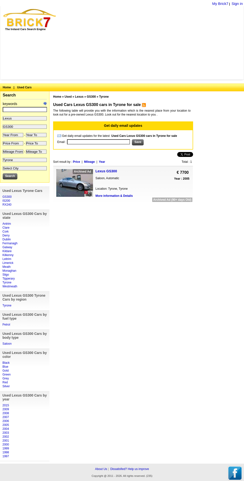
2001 (5, 440)
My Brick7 (220, 3)
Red (5, 382)
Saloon (7, 343)
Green (6, 374)
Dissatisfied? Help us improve (129, 469)
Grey (5, 378)
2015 (5, 405)
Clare (6, 227)
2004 (5, 429)
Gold (5, 370)
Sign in (237, 3)
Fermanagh (9, 243)
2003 (5, 432)
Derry (6, 235)
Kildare (7, 251)
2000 (5, 444)
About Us (101, 469)
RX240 (7, 204)
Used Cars (24, 87)
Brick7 (30, 18)
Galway (7, 247)
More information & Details (114, 196)
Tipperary (8, 278)
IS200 (6, 200)
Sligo (5, 274)
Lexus (79, 96)
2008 (5, 413)
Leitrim (6, 259)
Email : (62, 142)
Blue (5, 366)
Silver (6, 386)
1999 (5, 448)
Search (9, 95)
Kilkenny (7, 255)
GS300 (7, 197)
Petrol (6, 324)
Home (7, 87)
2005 (5, 425)
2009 (5, 409)
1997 (5, 456)
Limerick (7, 263)
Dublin (6, 239)
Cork (5, 231)
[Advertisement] (135, 43)
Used (68, 96)
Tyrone (7, 282)
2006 (5, 421)
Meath (6, 267)
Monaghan (9, 270)
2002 (5, 436)
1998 (5, 452)
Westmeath (9, 286)
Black (6, 362)
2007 (5, 417)
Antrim (6, 223)
